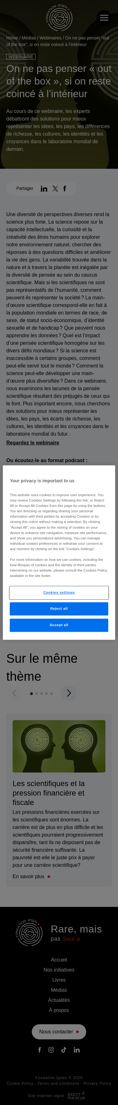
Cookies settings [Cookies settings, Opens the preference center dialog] (59, 592)
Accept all (59, 625)
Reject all (59, 608)
